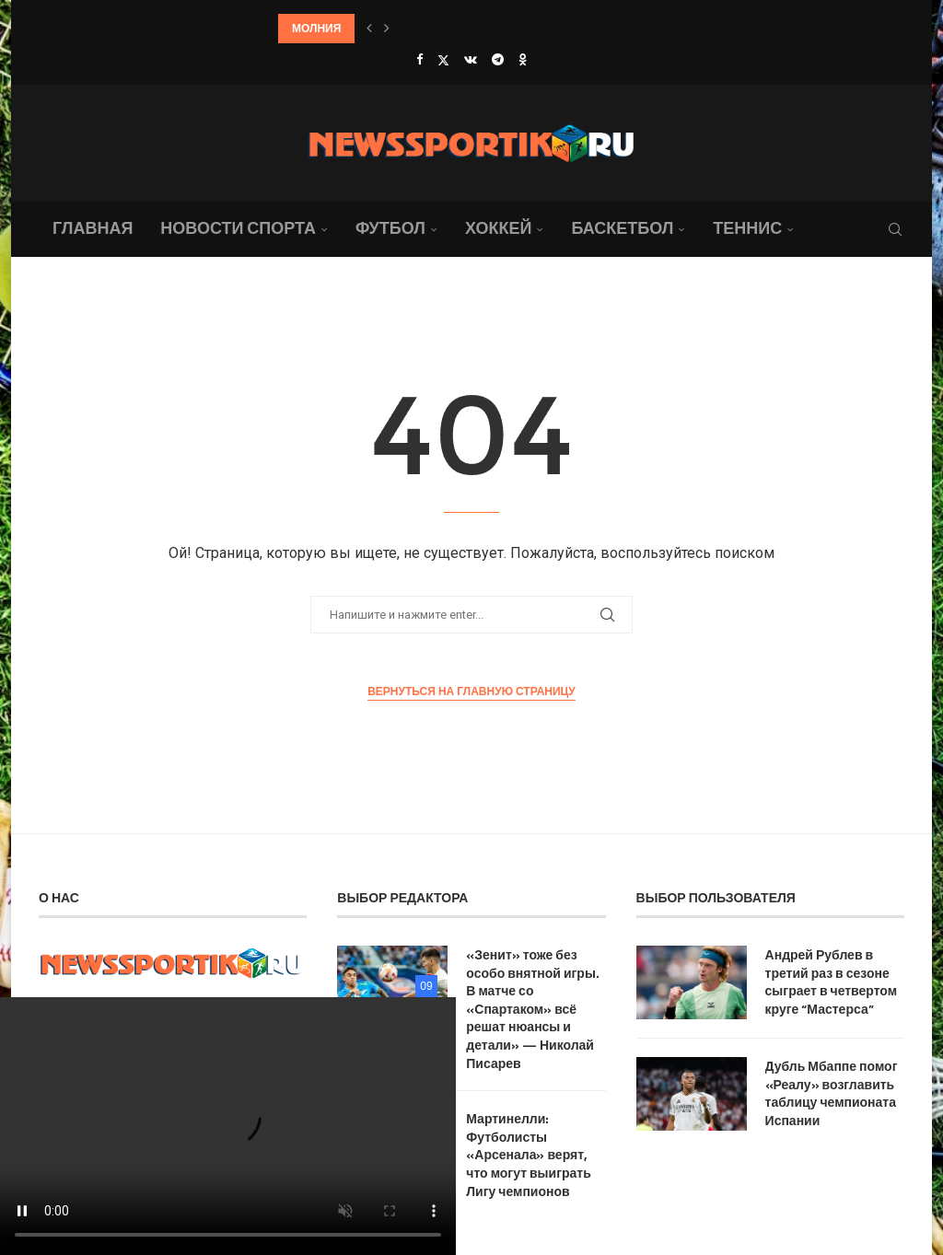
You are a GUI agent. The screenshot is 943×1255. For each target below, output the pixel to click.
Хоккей (498, 227)
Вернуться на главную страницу (471, 691)
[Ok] (522, 59)
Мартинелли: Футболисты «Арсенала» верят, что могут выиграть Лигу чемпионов (528, 1155)
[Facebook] (419, 59)
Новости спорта (238, 227)
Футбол (390, 227)
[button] (369, 28)
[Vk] (470, 59)
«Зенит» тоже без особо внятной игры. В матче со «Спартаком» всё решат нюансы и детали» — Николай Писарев (533, 1009)
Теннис (747, 227)
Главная (92, 227)
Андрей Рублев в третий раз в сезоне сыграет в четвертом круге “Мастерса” (831, 981)
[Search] (895, 229)
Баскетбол (622, 227)
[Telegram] (498, 59)
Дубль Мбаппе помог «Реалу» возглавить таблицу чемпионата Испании (831, 1093)
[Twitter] (443, 59)
